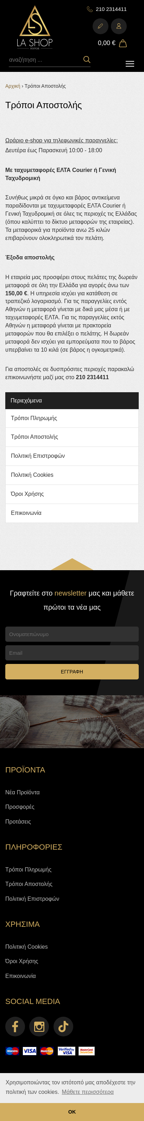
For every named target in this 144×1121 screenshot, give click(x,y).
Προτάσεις (18, 822)
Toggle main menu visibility (130, 62)
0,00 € (106, 43)
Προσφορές (20, 807)
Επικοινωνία (26, 513)
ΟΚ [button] (72, 1112)
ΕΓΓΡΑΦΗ (72, 672)
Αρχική (12, 86)
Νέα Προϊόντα (22, 792)
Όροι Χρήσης (27, 494)
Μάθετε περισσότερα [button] (88, 1092)
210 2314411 (111, 9)
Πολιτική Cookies (32, 475)
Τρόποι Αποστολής (34, 437)
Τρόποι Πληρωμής (34, 418)
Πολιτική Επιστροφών (38, 456)
